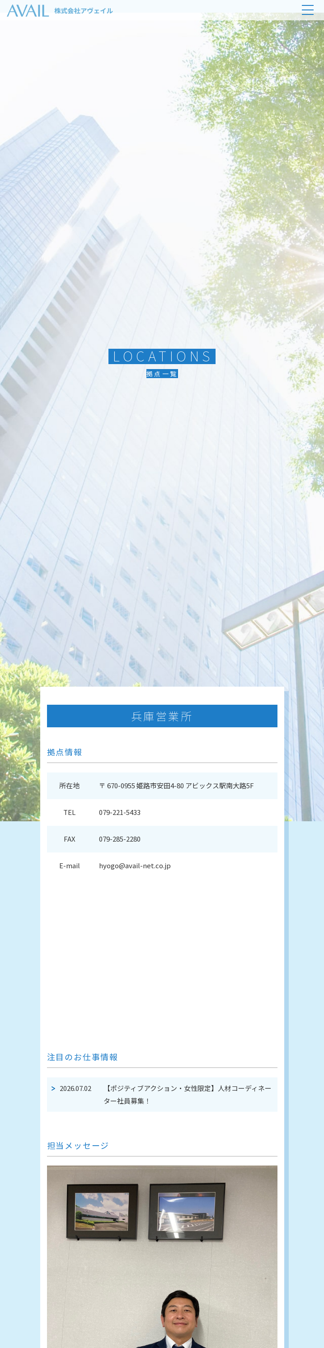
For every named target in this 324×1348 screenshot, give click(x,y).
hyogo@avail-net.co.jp (135, 865)
